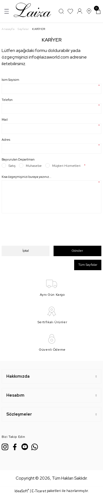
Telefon (7, 100)
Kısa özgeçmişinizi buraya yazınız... (26, 177)
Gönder (77, 250)
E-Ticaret (39, 491)
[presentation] (43, 231)
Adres (6, 140)
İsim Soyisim (10, 80)
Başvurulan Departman (18, 159)
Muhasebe (34, 166)
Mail (5, 119)
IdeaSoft (22, 490)
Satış (12, 166)
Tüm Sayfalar (87, 264)
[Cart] (98, 11)
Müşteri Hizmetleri (66, 166)
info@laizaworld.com (49, 57)
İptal (26, 250)
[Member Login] (80, 11)
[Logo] (32, 11)
